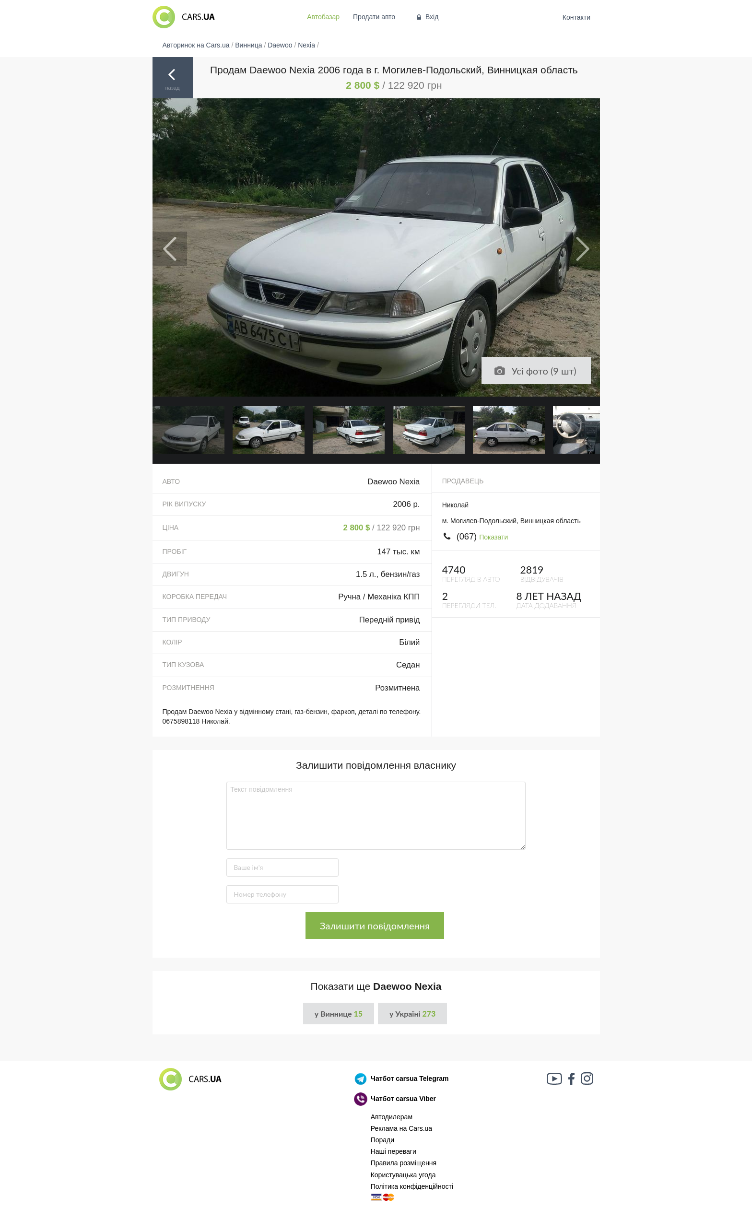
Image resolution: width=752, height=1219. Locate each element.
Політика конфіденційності (412, 1186)
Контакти (576, 17)
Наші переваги (393, 1151)
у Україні (412, 1013)
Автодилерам (391, 1117)
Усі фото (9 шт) (535, 370)
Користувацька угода (403, 1175)
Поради (382, 1140)
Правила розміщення (404, 1163)
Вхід (426, 17)
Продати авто (374, 17)
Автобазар (323, 17)
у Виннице (339, 1013)
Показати (493, 537)
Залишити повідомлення (375, 925)
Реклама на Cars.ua (401, 1128)
